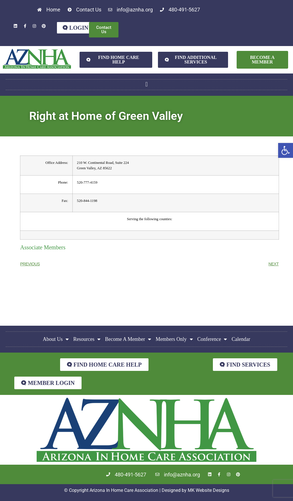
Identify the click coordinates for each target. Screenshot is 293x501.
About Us (56, 339)
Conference (212, 339)
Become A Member (128, 339)
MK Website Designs (208, 490)
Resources (86, 339)
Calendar (240, 339)
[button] (285, 150)
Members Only (174, 339)
